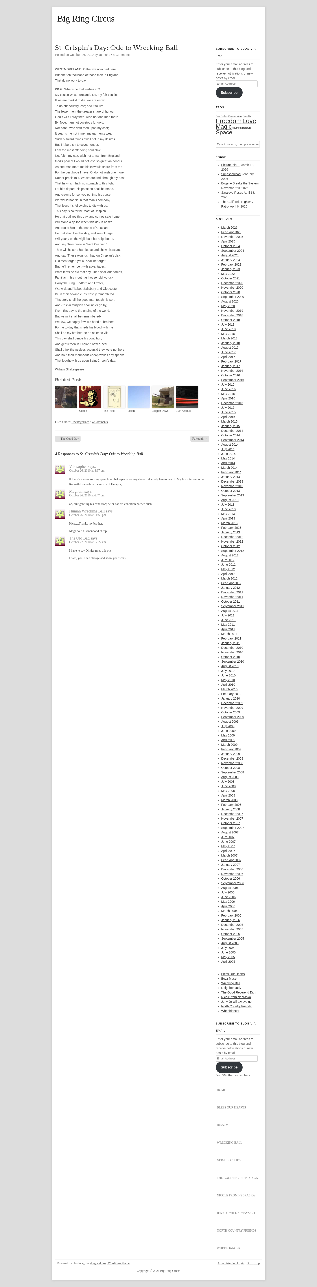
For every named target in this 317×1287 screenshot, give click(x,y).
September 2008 (232, 772)
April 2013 (228, 518)
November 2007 (232, 818)
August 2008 (230, 777)
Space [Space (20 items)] (224, 132)
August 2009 (230, 721)
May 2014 (228, 458)
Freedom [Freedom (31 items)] (228, 120)
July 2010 (227, 671)
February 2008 (231, 804)
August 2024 (230, 255)
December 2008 (232, 758)
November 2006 (232, 874)
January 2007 (230, 864)
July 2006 (227, 892)
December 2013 (232, 481)
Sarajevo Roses (232, 192)
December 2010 (232, 647)
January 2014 (230, 477)
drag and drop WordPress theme (110, 1263)
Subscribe (229, 93)
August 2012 (230, 555)
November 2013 (232, 486)
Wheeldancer (230, 1011)
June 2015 (228, 412)
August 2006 (230, 888)
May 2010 (228, 680)
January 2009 (230, 754)
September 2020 (232, 297)
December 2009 (232, 703)
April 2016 (228, 398)
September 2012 (232, 550)
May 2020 (228, 306)
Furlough (199, 438)
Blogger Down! (160, 410)
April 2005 (228, 961)
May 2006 (228, 901)
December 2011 (232, 592)
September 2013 (232, 495)
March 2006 (229, 911)
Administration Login (231, 1263)
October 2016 (230, 375)
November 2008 (232, 763)
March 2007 (229, 855)
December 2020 (232, 283)
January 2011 (230, 643)
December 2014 (232, 430)
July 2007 (227, 837)
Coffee (83, 410)
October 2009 (230, 712)
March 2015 (229, 421)
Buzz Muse (228, 978)
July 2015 (227, 407)
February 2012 (231, 583)
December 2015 (232, 403)
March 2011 (229, 634)
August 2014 (230, 444)
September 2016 (232, 380)
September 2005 (232, 938)
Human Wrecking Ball (87, 511)
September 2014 (232, 440)
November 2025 (232, 237)
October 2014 (230, 435)
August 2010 (230, 666)
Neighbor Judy (231, 988)
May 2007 (228, 846)
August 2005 (230, 943)
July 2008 (227, 781)
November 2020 (232, 287)
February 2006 (231, 915)
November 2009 (232, 707)
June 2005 (228, 952)
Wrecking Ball (230, 983)
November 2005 (232, 929)
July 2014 (227, 449)
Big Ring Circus (85, 18)
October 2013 (230, 490)
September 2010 (232, 661)
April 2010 (228, 684)
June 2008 (228, 786)
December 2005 (232, 924)
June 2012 (228, 564)
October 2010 (230, 657)
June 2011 (228, 620)
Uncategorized (81, 422)
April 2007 (228, 851)
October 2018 (230, 320)
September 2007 (232, 827)
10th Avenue (183, 410)
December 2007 (232, 814)
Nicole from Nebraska (236, 997)
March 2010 (229, 689)
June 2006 (228, 897)
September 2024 (232, 250)
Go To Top (253, 1263)
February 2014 (231, 472)
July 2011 (227, 615)
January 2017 (230, 366)
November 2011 (232, 597)
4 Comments (121, 55)
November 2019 (232, 310)
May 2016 (228, 394)
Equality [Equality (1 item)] (247, 116)
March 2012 (229, 578)
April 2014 (228, 463)
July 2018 (227, 324)
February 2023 (231, 264)
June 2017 (228, 352)
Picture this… (230, 165)
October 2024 (230, 246)
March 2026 (229, 227)
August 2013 (230, 500)
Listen (131, 410)
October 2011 (230, 601)
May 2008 (228, 791)
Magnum (76, 491)
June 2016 (228, 389)
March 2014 (229, 467)
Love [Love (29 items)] (249, 120)
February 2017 (231, 361)
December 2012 (232, 537)
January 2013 (230, 532)
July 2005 (227, 948)
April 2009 (228, 740)
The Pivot (109, 410)
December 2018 (232, 315)
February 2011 (231, 638)
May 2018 (228, 333)
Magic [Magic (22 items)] (224, 126)
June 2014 (228, 454)
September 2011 (232, 606)
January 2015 (230, 426)
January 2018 (230, 343)
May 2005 (228, 957)
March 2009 (229, 744)
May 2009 (228, 735)
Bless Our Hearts (233, 974)
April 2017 (228, 357)
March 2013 (229, 523)
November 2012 (232, 541)
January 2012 (230, 587)
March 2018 (229, 338)
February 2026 (231, 232)
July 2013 (227, 504)
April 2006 (228, 906)
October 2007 (230, 823)
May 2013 (228, 514)
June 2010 (228, 675)
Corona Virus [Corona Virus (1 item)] (235, 116)
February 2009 (231, 749)
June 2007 (228, 841)
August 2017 (230, 347)
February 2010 (231, 694)
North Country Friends (236, 1006)
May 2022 (228, 273)
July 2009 (227, 726)
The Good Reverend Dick (238, 992)
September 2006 (232, 883)
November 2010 (232, 652)
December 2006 (232, 869)
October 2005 (230, 934)
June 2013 (228, 509)
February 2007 (231, 860)
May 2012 (228, 569)
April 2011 (228, 629)
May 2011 (228, 624)
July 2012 (227, 560)
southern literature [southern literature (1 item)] (241, 127)
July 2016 (227, 384)
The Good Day (68, 438)
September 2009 (232, 717)
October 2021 (230, 278)
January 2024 (230, 260)
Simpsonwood (231, 174)
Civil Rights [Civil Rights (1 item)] (221, 116)
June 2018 (228, 329)
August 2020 (230, 301)
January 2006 (230, 920)
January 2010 (230, 698)
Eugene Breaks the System (240, 183)
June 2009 (228, 731)
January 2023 (230, 269)
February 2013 (231, 527)
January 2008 (230, 809)
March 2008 (229, 800)
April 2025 (228, 241)
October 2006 (230, 878)
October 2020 (230, 292)
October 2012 (230, 546)
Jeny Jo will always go (236, 1001)
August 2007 (230, 832)
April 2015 (228, 417)
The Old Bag (79, 538)
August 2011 (230, 611)
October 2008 (230, 767)
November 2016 (232, 370)
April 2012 (228, 574)
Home (221, 1090)
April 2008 (228, 795)
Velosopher (78, 466)
